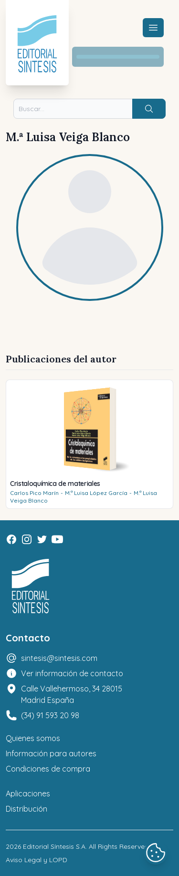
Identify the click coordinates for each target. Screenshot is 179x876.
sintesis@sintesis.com (59, 658)
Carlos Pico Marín (34, 492)
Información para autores (51, 753)
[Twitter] (42, 539)
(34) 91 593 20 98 (50, 715)
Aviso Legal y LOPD (36, 859)
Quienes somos (33, 738)
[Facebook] (11, 539)
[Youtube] (57, 539)
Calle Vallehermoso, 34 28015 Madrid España (71, 694)
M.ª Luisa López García (96, 492)
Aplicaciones (28, 793)
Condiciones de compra (48, 768)
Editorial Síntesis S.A (54, 846)
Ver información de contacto (72, 673)
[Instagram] (26, 539)
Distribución (26, 809)
